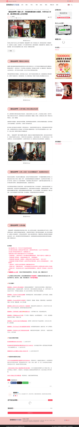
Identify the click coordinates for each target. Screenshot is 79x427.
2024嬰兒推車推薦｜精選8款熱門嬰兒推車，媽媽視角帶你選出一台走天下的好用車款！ (29, 250)
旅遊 (41, 4)
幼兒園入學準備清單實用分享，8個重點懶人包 (19, 251)
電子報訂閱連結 (34, 277)
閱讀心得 (52, 4)
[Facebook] (14, 383)
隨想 (57, 4)
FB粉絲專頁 (34, 275)
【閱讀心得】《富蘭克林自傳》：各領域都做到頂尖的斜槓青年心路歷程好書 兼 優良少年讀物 (30, 266)
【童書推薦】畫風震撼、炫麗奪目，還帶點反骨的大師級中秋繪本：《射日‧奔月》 (28, 259)
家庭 (46, 4)
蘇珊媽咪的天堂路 (21, 426)
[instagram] (72, 1)
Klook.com (57, 49)
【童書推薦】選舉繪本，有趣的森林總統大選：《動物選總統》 (23, 257)
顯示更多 (50, 400)
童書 (26, 4)
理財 (37, 4)
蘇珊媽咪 (15, 392)
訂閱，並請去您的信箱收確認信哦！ (63, 17)
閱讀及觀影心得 (12, 9)
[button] (69, 4)
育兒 (32, 4)
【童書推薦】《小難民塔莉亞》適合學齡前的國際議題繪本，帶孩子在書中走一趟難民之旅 (30, 255)
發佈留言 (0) (30, 412)
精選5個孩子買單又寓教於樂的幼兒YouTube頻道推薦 (21, 253)
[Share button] (30, 383)
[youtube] (70, 1)
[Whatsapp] (25, 383)
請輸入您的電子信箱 (63, 13)
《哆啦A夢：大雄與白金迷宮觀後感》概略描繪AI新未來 (22, 264)
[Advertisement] (63, 120)
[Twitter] (19, 383)
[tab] (22, 5)
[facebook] (68, 1)
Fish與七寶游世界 (58, 143)
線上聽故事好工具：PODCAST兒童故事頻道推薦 (20, 248)
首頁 (22, 4)
